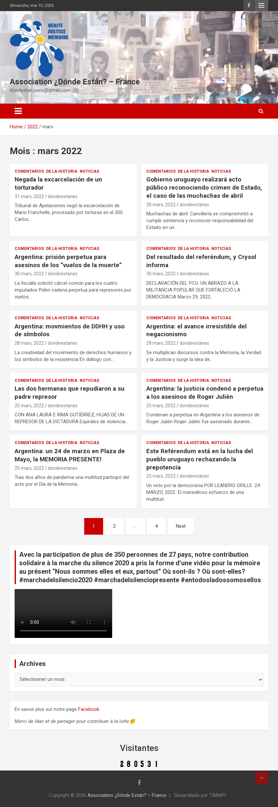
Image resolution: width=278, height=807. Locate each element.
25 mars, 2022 (29, 405)
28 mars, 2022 (29, 343)
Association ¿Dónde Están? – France (75, 81)
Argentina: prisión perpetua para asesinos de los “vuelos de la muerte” (68, 261)
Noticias (89, 171)
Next (181, 526)
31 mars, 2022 (29, 196)
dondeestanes (62, 196)
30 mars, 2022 (161, 204)
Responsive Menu (261, 5)
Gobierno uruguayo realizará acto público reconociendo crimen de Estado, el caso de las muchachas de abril (204, 187)
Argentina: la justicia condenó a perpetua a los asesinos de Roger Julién (204, 392)
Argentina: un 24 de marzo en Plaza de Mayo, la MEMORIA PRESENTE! (70, 455)
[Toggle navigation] (18, 111)
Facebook (88, 709)
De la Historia (61, 171)
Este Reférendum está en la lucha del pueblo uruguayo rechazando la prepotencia (199, 459)
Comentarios (29, 171)
